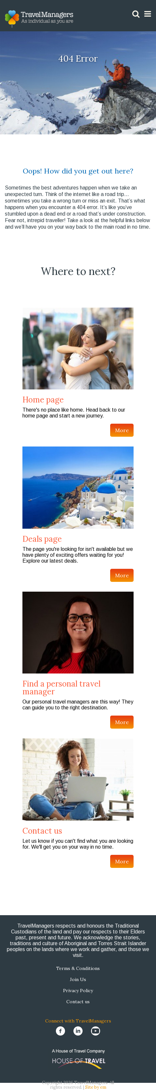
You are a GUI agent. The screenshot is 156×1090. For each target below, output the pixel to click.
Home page (43, 400)
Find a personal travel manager (61, 688)
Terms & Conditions (78, 968)
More (122, 430)
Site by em (95, 1087)
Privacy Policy (78, 990)
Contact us (42, 831)
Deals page (42, 539)
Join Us (78, 979)
